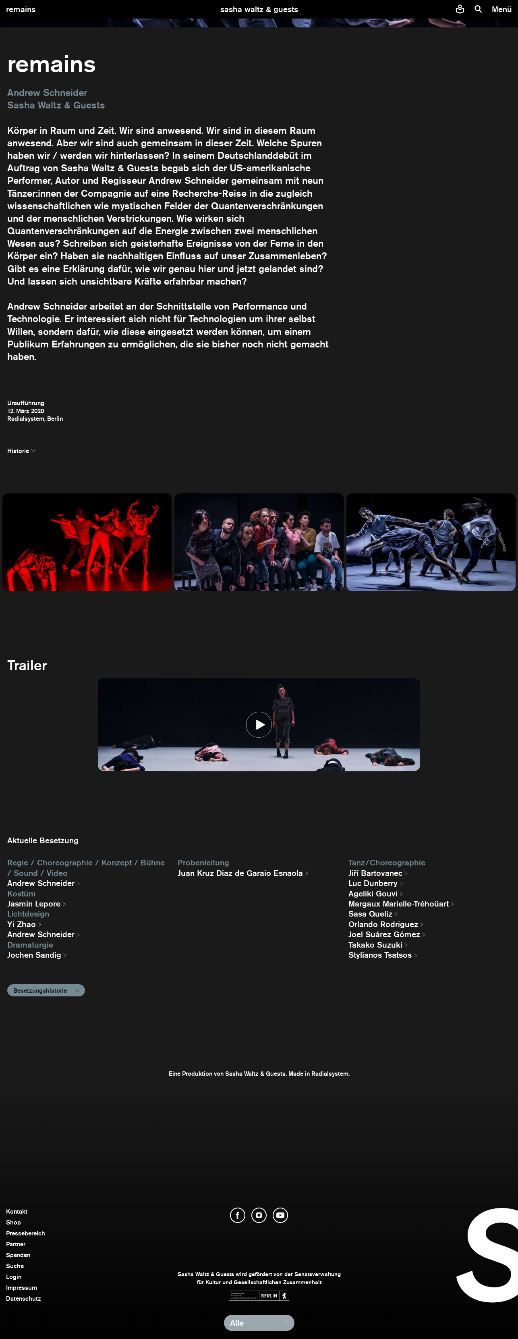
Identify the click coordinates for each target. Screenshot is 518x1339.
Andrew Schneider (41, 883)
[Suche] (478, 9)
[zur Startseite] (259, 9)
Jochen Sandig (34, 955)
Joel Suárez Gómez (384, 934)
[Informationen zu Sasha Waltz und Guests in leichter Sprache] (460, 9)
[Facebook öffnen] (237, 1215)
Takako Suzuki (375, 945)
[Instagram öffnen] (259, 1215)
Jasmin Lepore (33, 903)
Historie (18, 451)
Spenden (18, 1255)
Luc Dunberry (373, 883)
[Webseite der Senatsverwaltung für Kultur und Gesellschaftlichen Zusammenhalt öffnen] (259, 1296)
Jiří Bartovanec (375, 873)
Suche (15, 1266)
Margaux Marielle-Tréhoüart (398, 903)
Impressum (21, 1287)
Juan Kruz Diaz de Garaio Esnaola (240, 873)
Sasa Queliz (370, 914)
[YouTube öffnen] (280, 1215)
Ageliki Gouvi (373, 893)
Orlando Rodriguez (383, 924)
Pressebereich (25, 1233)
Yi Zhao (21, 924)
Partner (15, 1244)
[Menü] (503, 9)
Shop (13, 1222)
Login (13, 1277)
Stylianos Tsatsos (380, 955)
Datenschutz (23, 1298)
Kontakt (16, 1211)
